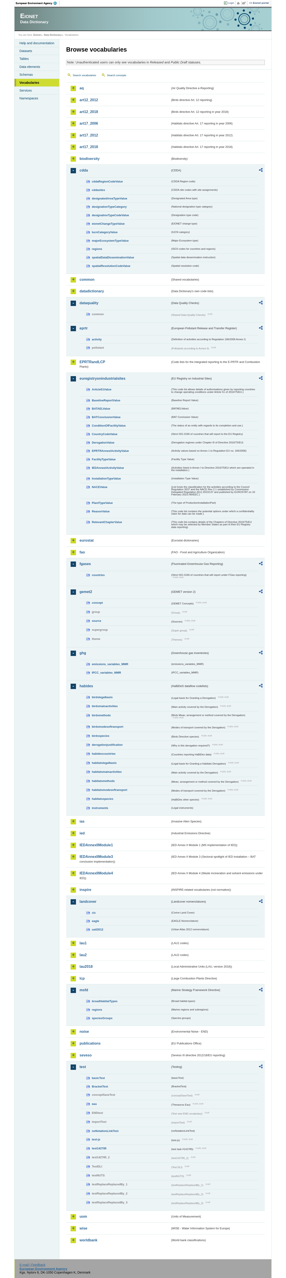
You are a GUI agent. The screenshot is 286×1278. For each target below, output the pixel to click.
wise (83, 1228)
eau (94, 1104)
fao (82, 552)
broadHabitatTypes (105, 1001)
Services (25, 90)
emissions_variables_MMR (110, 664)
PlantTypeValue (102, 503)
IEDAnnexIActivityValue (108, 467)
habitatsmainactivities (107, 771)
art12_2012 (89, 100)
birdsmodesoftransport (107, 726)
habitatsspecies (102, 798)
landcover (88, 901)
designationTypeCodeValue (110, 215)
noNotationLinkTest (105, 1131)
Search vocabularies (84, 75)
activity (97, 339)
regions (97, 249)
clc (94, 912)
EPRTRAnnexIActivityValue (110, 451)
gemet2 (86, 592)
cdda (84, 170)
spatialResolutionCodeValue (111, 266)
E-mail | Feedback (32, 1265)
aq (82, 88)
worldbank (88, 1240)
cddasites (98, 190)
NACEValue (99, 487)
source (96, 620)
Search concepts (116, 75)
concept (97, 602)
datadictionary (92, 291)
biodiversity (90, 159)
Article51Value (101, 389)
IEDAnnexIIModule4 (96, 873)
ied (82, 833)
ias (82, 821)
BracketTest (100, 1086)
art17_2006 (89, 123)
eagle (95, 921)
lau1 (83, 943)
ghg (83, 653)
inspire (85, 890)
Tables (24, 59)
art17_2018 (89, 147)
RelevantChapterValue (107, 522)
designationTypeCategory (109, 206)
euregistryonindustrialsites (102, 378)
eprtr (84, 328)
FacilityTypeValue (104, 459)
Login (231, 3)
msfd (84, 990)
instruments (100, 808)
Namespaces (28, 98)
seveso (86, 1055)
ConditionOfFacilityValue (109, 425)
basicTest (98, 1078)
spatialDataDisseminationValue (113, 257)
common (87, 279)
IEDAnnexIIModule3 (96, 857)
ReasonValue (101, 511)
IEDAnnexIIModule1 (96, 845)
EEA (38, 3)
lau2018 (86, 966)
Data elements (29, 67)
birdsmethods (101, 715)
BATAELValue (101, 408)
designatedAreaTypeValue (109, 198)
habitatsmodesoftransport (109, 790)
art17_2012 (89, 135)
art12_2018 (89, 112)
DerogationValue (103, 442)
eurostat (87, 540)
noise (84, 1031)
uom (83, 1216)
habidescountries (104, 753)
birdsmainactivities (105, 706)
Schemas (26, 74)
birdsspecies (100, 735)
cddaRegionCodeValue (107, 181)
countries (98, 575)
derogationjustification (107, 744)
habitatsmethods (103, 781)
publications (90, 1043)
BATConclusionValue (106, 417)
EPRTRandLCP (92, 362)
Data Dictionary (52, 35)
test (83, 1067)
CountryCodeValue (104, 434)
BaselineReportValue (106, 400)
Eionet (37, 35)
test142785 (99, 1148)
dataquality (89, 303)
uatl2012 (97, 929)
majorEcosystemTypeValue (110, 240)
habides (86, 686)
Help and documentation (36, 43)
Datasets (25, 51)
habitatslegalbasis (104, 763)
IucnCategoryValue (105, 232)
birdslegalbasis (102, 697)
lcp (82, 978)
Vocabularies (29, 82)
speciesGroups (102, 1018)
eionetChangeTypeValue (108, 223)
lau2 (83, 955)
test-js (96, 1139)
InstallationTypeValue (106, 478)
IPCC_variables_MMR (106, 672)
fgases (85, 564)
